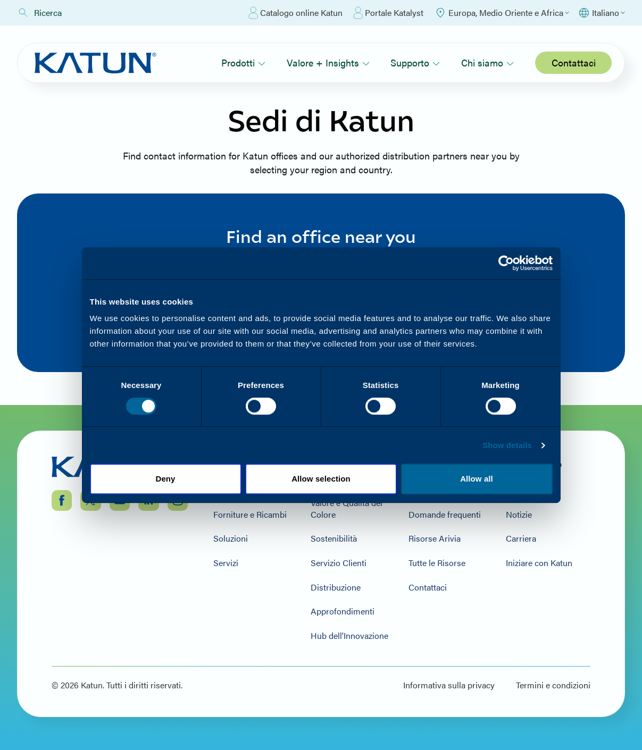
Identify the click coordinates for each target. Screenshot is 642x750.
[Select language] (601, 12)
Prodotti (243, 62)
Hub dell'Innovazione (349, 636)
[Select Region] (501, 12)
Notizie (519, 514)
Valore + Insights (328, 62)
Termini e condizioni (553, 685)
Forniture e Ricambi (250, 514)
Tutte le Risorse (436, 563)
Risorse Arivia (434, 538)
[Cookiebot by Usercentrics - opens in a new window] (506, 263)
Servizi (225, 563)
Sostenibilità (334, 538)
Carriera (521, 538)
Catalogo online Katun (295, 12)
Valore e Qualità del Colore (346, 508)
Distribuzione (336, 587)
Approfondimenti (342, 611)
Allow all (476, 478)
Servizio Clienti (338, 563)
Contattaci (574, 62)
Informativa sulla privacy (449, 685)
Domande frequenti (444, 514)
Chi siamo (487, 62)
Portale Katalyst (388, 12)
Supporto (415, 62)
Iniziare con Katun (539, 563)
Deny (165, 478)
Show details (507, 445)
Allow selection (321, 478)
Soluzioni (230, 538)
